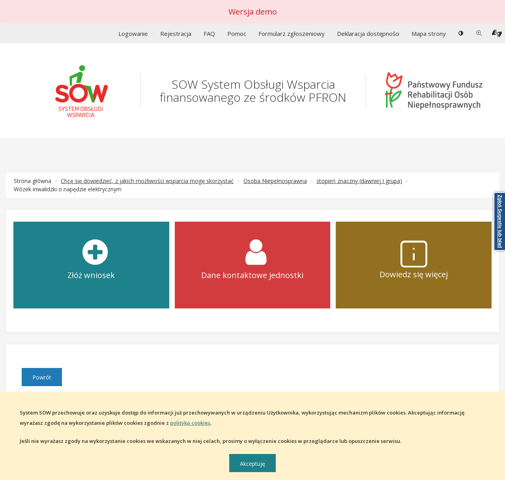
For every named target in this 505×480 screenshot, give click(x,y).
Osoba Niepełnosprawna (275, 181)
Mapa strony (428, 33)
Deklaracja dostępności (368, 33)
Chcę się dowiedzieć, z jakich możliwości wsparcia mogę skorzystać (147, 181)
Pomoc (236, 33)
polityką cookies (190, 422)
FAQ (209, 33)
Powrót (41, 377)
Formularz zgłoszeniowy (291, 33)
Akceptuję (252, 463)
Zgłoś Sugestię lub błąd (500, 221)
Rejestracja (175, 33)
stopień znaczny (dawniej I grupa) (359, 181)
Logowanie (133, 33)
